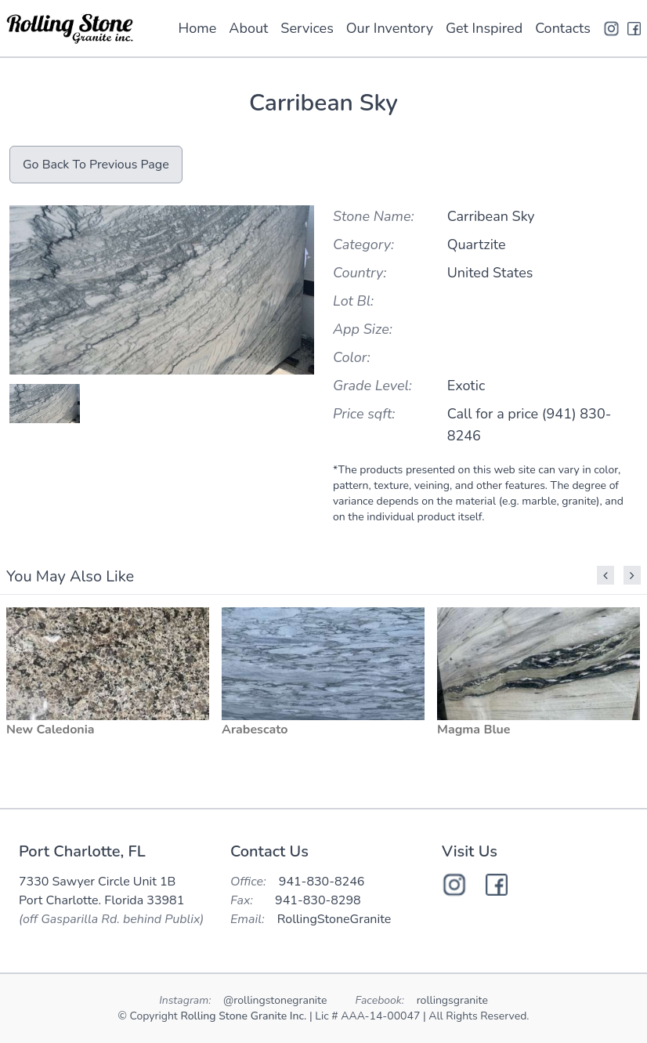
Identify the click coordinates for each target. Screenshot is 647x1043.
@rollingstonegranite (276, 1000)
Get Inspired (484, 28)
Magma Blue (473, 729)
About (248, 28)
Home (198, 28)
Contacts (563, 28)
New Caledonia (50, 729)
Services (306, 28)
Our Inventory (389, 28)
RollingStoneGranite (334, 919)
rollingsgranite (452, 1000)
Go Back (96, 164)
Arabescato (254, 729)
